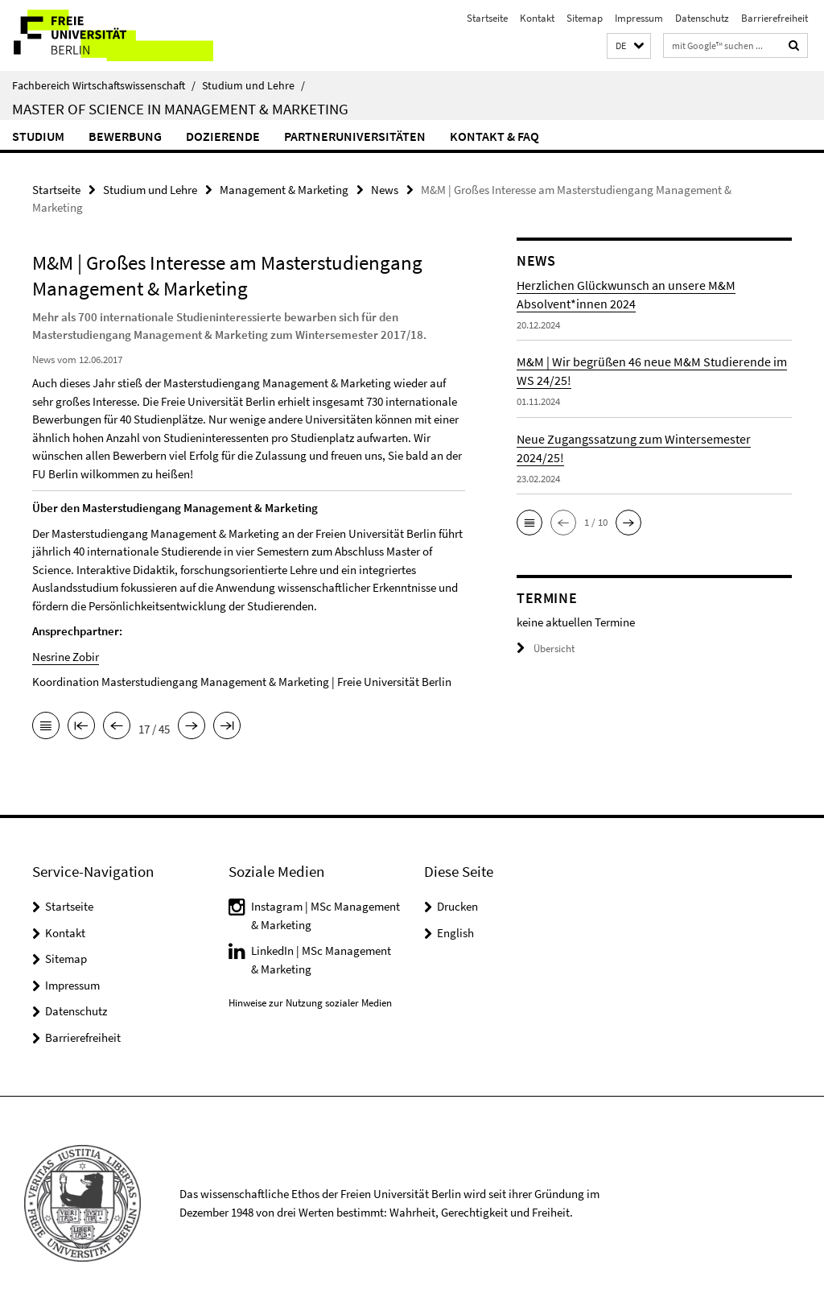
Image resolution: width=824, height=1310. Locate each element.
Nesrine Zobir (65, 656)
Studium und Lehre (253, 85)
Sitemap (584, 18)
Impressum (639, 18)
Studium (38, 136)
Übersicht (546, 648)
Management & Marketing (284, 189)
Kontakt (537, 18)
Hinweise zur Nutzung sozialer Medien (310, 1003)
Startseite (487, 18)
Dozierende (223, 136)
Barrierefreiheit (774, 18)
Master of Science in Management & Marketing (180, 108)
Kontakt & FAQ (494, 136)
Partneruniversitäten (355, 136)
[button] (629, 46)
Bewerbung (125, 136)
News (384, 189)
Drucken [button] (457, 906)
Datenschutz (702, 18)
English (455, 932)
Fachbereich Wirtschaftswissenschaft (104, 85)
